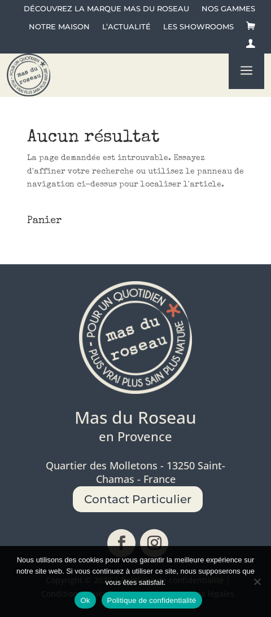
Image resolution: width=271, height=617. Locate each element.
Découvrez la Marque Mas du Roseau (106, 9)
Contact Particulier (137, 499)
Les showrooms (198, 27)
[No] (257, 581)
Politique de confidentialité (151, 600)
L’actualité (126, 27)
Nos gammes (228, 9)
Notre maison (59, 27)
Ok (85, 600)
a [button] (246, 71)
